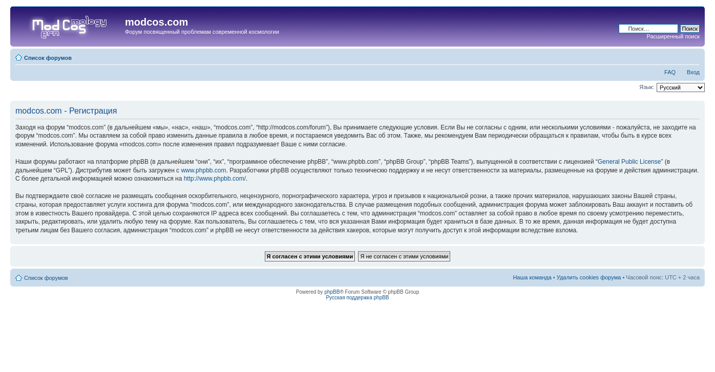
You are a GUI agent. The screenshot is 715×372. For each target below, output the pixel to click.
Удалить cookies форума (589, 277)
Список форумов (48, 58)
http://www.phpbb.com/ (215, 178)
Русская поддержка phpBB (357, 297)
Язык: (646, 87)
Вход (693, 72)
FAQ (670, 72)
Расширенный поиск (673, 36)
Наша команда (532, 277)
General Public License (629, 161)
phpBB (332, 292)
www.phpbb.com (203, 170)
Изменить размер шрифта (692, 55)
